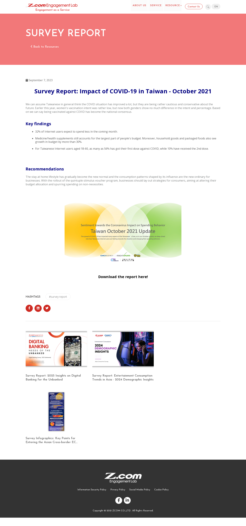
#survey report (58, 297)
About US (136, 7)
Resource (172, 7)
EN (216, 7)
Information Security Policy (91, 489)
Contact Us (194, 6)
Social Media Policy (139, 489)
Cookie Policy (161, 489)
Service (154, 7)
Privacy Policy (117, 489)
